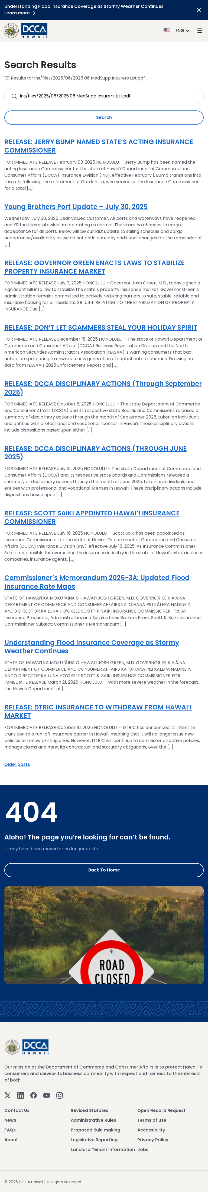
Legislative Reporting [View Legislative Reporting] (94, 1140)
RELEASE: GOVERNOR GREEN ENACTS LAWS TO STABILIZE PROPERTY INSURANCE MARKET (94, 267)
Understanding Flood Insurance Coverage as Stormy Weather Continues (91, 646)
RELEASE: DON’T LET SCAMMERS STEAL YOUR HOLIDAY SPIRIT (100, 327)
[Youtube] (46, 1095)
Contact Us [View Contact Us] (17, 1110)
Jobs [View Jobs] (142, 1149)
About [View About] (11, 1140)
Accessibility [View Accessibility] (151, 1130)
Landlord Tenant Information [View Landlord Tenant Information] (103, 1149)
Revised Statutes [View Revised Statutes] (89, 1110)
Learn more (20, 13)
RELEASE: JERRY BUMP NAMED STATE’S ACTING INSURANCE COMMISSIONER (98, 146)
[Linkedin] (20, 1095)
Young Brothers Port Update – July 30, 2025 (76, 206)
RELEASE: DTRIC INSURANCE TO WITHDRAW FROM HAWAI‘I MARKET (98, 711)
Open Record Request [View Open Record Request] (161, 1110)
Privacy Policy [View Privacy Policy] (152, 1140)
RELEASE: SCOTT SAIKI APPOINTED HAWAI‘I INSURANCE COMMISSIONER (92, 517)
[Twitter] (7, 1095)
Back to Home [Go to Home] (104, 870)
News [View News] (10, 1120)
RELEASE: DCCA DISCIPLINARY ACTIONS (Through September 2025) (103, 388)
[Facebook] (33, 1095)
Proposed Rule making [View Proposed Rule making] (95, 1130)
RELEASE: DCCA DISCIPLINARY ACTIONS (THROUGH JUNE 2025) (95, 452)
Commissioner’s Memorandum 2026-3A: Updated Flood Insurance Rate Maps (97, 582)
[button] (177, 30)
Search (104, 117)
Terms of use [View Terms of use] (151, 1120)
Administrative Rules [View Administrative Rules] (93, 1120)
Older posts (17, 764)
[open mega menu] (200, 30)
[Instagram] (59, 1095)
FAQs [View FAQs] (10, 1130)
